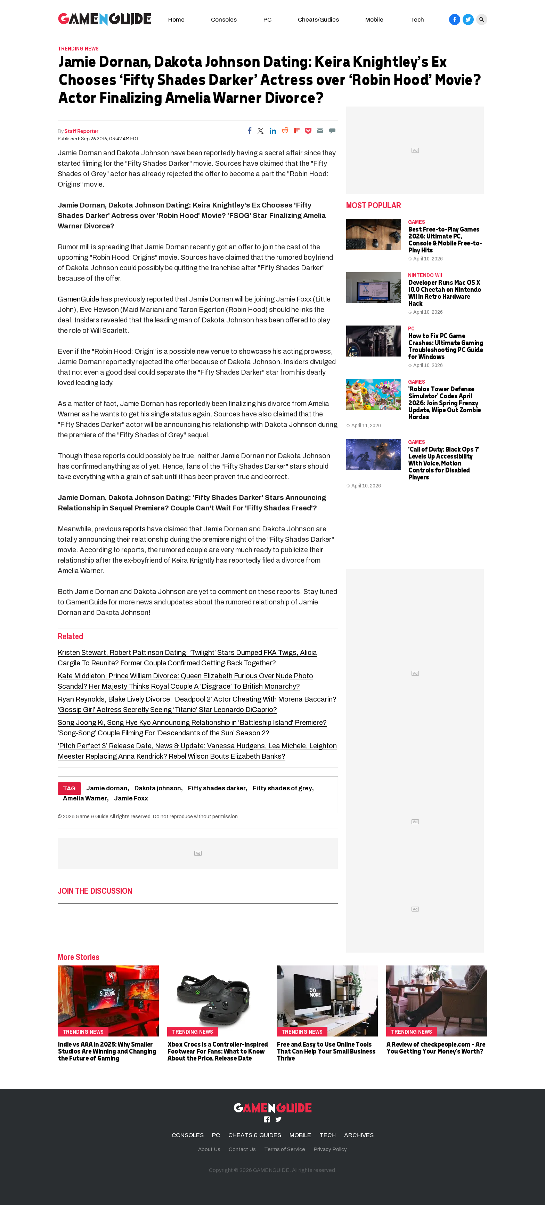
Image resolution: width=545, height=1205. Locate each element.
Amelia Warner (85, 798)
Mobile (374, 19)
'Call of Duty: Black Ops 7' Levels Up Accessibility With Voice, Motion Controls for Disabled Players (443, 463)
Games (416, 222)
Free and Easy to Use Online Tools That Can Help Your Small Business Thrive (326, 1051)
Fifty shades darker (217, 788)
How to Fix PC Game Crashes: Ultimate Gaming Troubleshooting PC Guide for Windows (445, 345)
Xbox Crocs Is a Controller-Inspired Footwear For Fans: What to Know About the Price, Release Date (217, 1051)
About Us (209, 1149)
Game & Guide (92, 816)
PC (267, 19)
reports (134, 529)
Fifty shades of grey (282, 788)
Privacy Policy (330, 1149)
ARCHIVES (359, 1135)
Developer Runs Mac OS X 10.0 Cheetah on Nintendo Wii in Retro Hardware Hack (444, 292)
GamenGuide (78, 299)
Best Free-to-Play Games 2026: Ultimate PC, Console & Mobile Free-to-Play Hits (445, 239)
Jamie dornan (107, 788)
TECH (327, 1135)
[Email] (320, 130)
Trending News (78, 48)
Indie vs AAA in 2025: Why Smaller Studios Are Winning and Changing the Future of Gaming (107, 1051)
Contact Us (242, 1149)
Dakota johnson (158, 788)
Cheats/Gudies (318, 19)
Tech (417, 19)
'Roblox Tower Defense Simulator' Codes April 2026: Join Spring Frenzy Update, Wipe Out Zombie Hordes (444, 403)
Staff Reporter (81, 131)
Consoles (224, 19)
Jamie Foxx (131, 798)
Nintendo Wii (425, 275)
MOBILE (300, 1135)
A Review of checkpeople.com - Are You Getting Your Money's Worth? (435, 1047)
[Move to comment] (332, 130)
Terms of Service (284, 1149)
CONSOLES (188, 1135)
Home (176, 19)
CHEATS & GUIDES (254, 1135)
